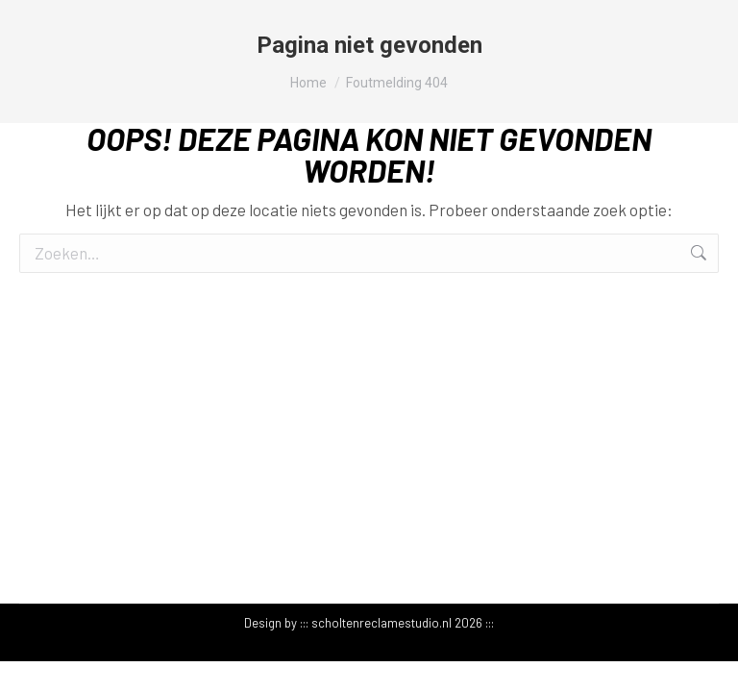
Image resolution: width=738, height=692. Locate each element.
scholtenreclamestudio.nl (381, 622)
